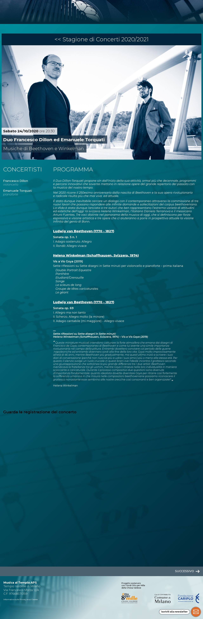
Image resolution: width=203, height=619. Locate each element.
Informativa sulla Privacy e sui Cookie (20, 599)
